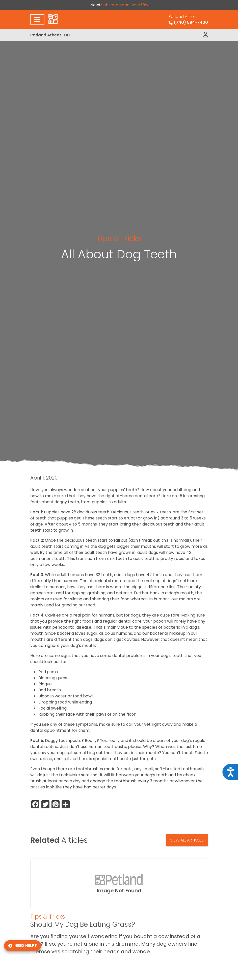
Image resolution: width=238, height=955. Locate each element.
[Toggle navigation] (37, 19)
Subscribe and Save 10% (124, 5)
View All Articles (187, 840)
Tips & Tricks (119, 238)
